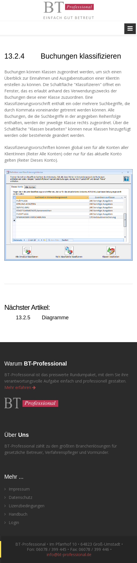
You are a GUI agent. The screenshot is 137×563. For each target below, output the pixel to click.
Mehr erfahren (20, 387)
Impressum (17, 489)
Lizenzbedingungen (24, 505)
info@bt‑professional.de (69, 554)
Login (11, 522)
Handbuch (15, 514)
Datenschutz (18, 497)
